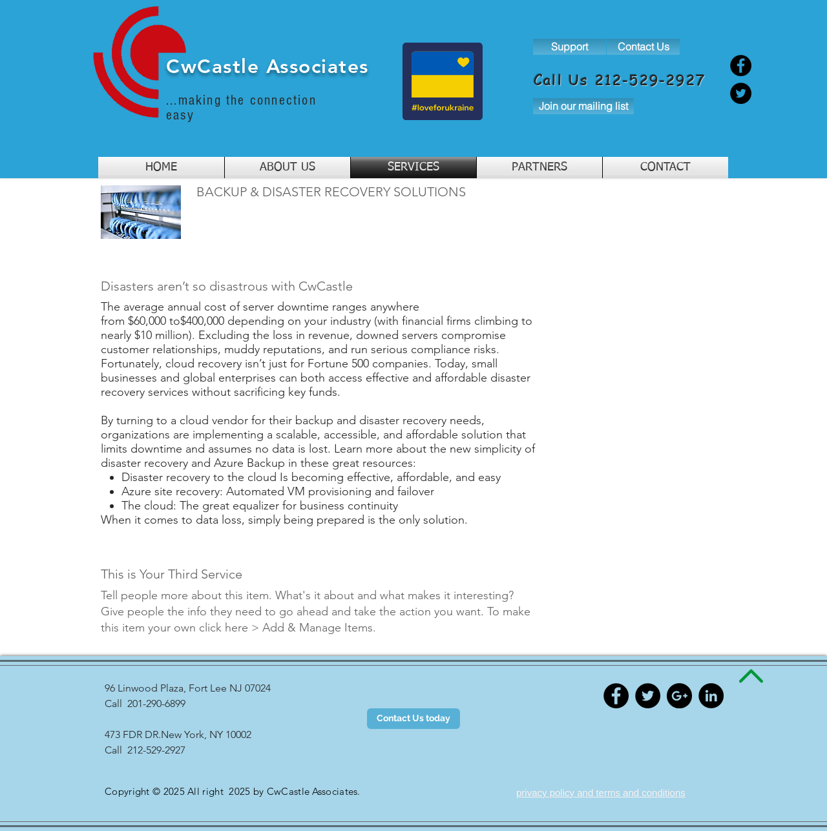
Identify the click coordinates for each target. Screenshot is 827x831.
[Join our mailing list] (583, 106)
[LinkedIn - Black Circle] (711, 695)
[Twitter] (740, 93)
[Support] (569, 47)
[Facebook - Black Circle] (616, 695)
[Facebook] (740, 65)
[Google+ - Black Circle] (679, 695)
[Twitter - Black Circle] (647, 695)
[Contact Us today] (413, 718)
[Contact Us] (643, 47)
